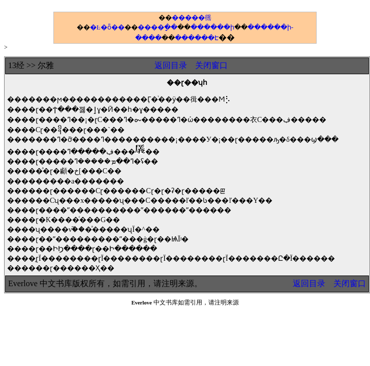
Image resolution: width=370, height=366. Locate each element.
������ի (212, 27)
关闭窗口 (211, 65)
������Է (197, 38)
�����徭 (191, 17)
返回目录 (171, 65)
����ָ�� (157, 27)
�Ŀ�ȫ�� (107, 27)
